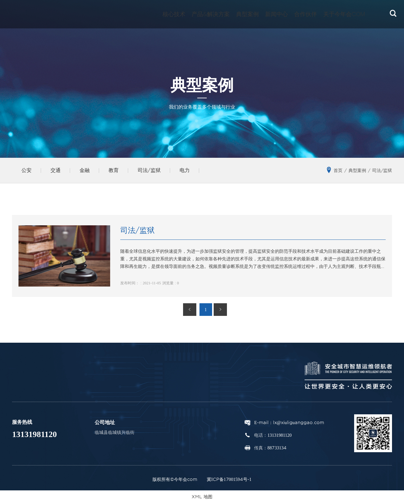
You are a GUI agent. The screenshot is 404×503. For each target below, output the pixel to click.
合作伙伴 (305, 14)
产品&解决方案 (211, 14)
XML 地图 (202, 496)
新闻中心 (276, 14)
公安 (26, 170)
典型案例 (247, 14)
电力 (185, 170)
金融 (85, 170)
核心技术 (174, 14)
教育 (114, 170)
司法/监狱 (149, 170)
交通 (55, 170)
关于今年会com (344, 14)
